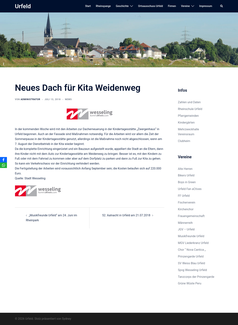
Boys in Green (187, 182)
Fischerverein (186, 202)
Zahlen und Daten (189, 102)
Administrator (30, 99)
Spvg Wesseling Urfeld (192, 270)
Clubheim (184, 141)
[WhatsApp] (3, 165)
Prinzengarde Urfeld (191, 256)
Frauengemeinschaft (191, 216)
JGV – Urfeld (186, 229)
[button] (221, 6)
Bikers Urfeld (186, 175)
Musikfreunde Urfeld (191, 236)
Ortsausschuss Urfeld (150, 6)
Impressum (205, 6)
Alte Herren (185, 169)
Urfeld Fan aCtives (189, 189)
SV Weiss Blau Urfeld (191, 263)
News (68, 99)
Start (88, 6)
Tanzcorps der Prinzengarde (196, 277)
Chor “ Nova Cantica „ (192, 249)
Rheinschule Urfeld (190, 109)
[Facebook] (3, 159)
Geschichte (122, 6)
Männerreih (185, 223)
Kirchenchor (185, 209)
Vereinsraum (186, 134)
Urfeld (23, 6)
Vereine (185, 6)
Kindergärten (186, 122)
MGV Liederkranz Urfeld (193, 243)
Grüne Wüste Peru (189, 283)
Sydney (66, 318)
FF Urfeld (184, 195)
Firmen (172, 6)
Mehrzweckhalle (188, 129)
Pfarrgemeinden (188, 115)
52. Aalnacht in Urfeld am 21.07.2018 (126, 215)
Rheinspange (103, 6)
